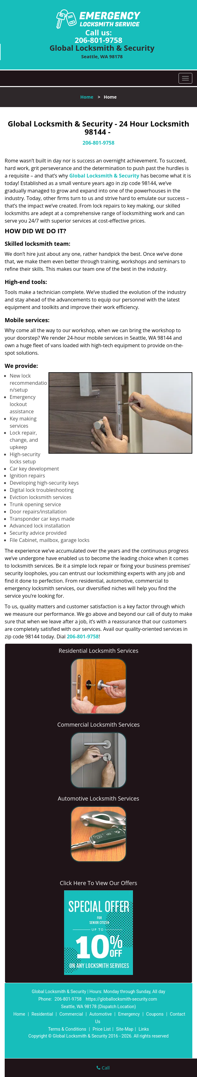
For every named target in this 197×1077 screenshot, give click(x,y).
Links (144, 1029)
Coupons (155, 1014)
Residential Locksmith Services (98, 650)
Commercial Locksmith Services (98, 724)
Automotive (100, 1014)
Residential (42, 1014)
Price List (102, 1029)
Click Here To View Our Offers (98, 883)
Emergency (129, 1014)
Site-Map (124, 1029)
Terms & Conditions (67, 1029)
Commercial (71, 1014)
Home (86, 97)
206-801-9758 (99, 40)
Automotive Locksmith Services (98, 798)
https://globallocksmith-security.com (121, 999)
